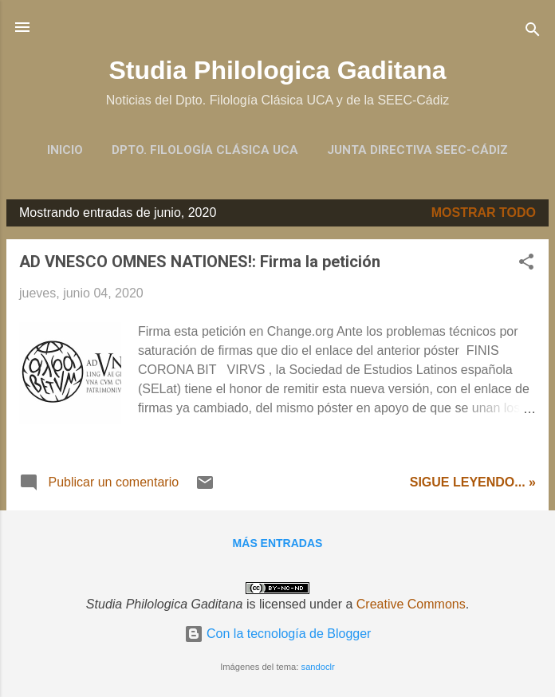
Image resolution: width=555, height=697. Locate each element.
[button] (526, 264)
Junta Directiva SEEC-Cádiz (417, 150)
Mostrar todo (483, 212)
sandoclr (318, 666)
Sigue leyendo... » (473, 482)
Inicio (65, 150)
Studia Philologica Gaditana (277, 70)
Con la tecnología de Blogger (278, 633)
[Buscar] (532, 32)
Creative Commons (411, 604)
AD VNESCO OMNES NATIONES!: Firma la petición (199, 261)
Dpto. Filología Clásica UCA (205, 150)
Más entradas (278, 543)
